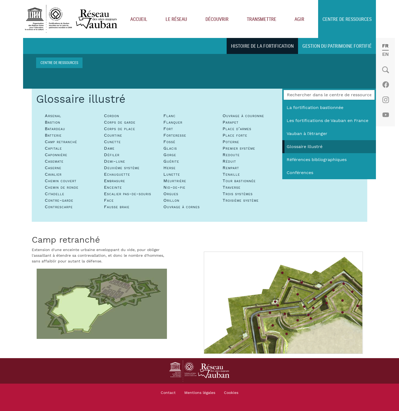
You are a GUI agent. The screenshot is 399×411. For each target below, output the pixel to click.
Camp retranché (61, 142)
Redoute (231, 155)
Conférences (300, 173)
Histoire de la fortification (262, 46)
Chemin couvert (61, 181)
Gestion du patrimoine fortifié (337, 46)
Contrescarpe (59, 207)
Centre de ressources (347, 19)
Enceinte (113, 187)
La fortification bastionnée (315, 107)
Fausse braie (116, 207)
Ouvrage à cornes (181, 207)
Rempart (231, 168)
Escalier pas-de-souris (127, 194)
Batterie (53, 135)
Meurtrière (174, 181)
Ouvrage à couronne (243, 116)
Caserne (53, 168)
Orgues (170, 194)
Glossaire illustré (304, 147)
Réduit (229, 161)
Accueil (138, 19)
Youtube (385, 115)
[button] (102, 304)
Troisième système (241, 200)
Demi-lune (114, 161)
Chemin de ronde (61, 187)
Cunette (112, 142)
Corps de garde (119, 122)
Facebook (385, 84)
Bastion (52, 122)
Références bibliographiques (317, 160)
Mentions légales (199, 393)
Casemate (54, 161)
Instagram (385, 100)
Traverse (231, 187)
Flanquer (172, 122)
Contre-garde (59, 200)
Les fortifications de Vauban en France (327, 120)
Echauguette (117, 174)
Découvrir (217, 19)
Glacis (170, 148)
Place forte (235, 135)
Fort (168, 129)
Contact (168, 393)
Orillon (171, 200)
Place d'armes (237, 129)
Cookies (231, 393)
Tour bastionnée (239, 181)
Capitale (53, 148)
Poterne (231, 142)
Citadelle (54, 194)
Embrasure (114, 181)
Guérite (171, 161)
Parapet (231, 122)
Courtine (113, 135)
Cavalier (53, 174)
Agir (299, 19)
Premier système (239, 148)
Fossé (169, 142)
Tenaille (231, 174)
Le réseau (176, 19)
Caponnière (56, 155)
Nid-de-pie (174, 187)
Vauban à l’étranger (307, 133)
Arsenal (53, 116)
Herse (169, 168)
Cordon (111, 116)
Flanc (169, 116)
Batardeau (55, 129)
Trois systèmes (238, 194)
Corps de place (119, 129)
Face (109, 200)
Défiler (111, 155)
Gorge (169, 155)
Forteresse (174, 135)
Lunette (171, 174)
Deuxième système (122, 168)
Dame (109, 148)
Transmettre (261, 19)
